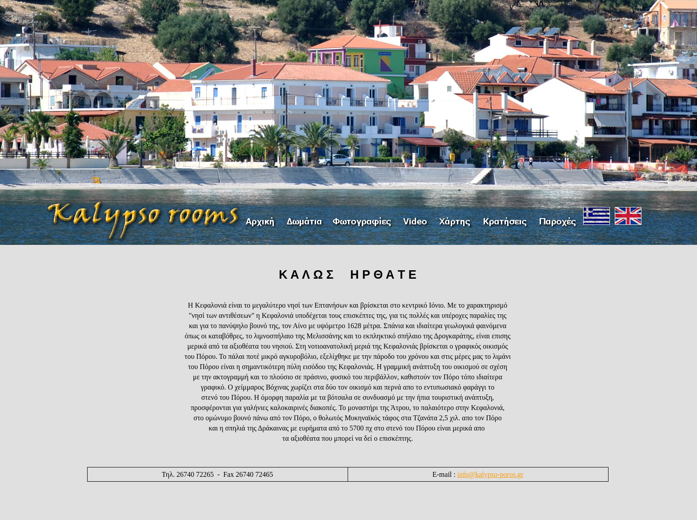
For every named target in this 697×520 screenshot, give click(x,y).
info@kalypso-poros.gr (490, 474)
